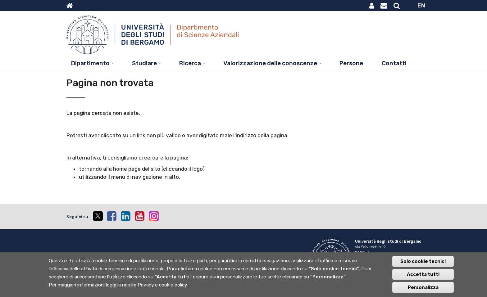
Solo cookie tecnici (423, 264)
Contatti (394, 63)
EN (421, 5)
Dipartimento (90, 63)
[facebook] (111, 216)
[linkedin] (125, 216)
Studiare (144, 63)
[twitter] (97, 216)
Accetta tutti (423, 277)
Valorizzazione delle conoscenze (270, 63)
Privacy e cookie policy (162, 288)
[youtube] (139, 216)
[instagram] (154, 216)
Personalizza (423, 290)
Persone (351, 63)
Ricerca (190, 63)
